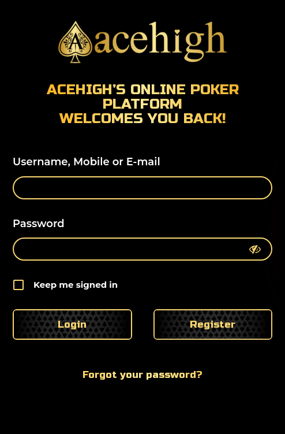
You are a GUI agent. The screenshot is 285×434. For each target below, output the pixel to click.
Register (212, 324)
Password (39, 223)
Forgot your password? (142, 375)
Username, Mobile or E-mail (86, 161)
